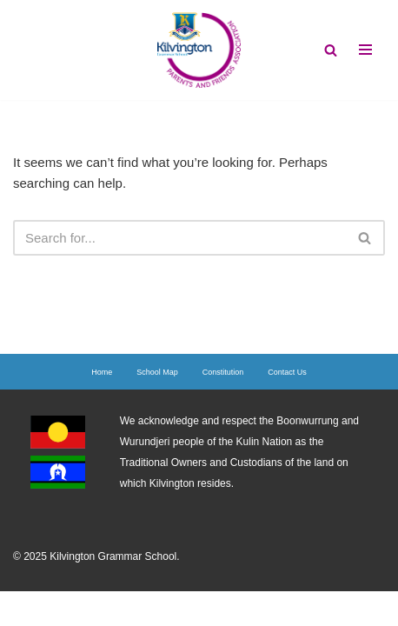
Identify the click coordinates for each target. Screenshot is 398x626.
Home (101, 372)
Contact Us (287, 372)
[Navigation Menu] (365, 49)
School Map (157, 372)
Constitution (223, 372)
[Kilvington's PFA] (199, 50)
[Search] (330, 50)
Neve (125, 608)
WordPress (255, 608)
